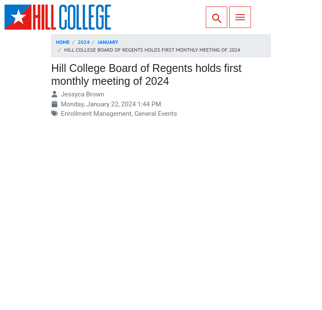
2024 (84, 42)
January (108, 42)
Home (63, 42)
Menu (237, 16)
